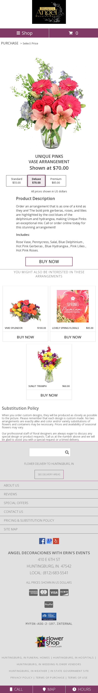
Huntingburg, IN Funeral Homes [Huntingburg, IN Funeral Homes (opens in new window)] (26, 657)
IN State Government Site (69, 671)
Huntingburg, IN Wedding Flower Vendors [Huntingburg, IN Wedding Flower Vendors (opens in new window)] (49, 664)
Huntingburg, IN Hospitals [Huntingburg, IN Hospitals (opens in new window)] (73, 657)
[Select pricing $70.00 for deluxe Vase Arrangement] (36, 180)
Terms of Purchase (50, 677)
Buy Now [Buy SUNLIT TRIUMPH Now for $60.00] (49, 395)
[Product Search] (49, 452)
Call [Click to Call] (16, 689)
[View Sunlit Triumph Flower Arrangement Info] (49, 364)
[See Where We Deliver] (49, 474)
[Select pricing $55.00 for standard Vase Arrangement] (16, 180)
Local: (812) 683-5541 (49, 572)
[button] (49, 616)
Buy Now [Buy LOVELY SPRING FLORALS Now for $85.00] (72, 337)
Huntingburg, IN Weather (28, 671)
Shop (24, 33)
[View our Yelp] (56, 543)
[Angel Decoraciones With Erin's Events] (49, 23)
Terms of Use (78, 677)
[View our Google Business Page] (49, 543)
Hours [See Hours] (81, 689)
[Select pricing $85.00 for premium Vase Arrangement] (56, 180)
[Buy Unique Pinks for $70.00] (49, 261)
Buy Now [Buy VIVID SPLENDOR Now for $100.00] (25, 337)
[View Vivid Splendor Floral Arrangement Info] (25, 306)
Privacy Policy (21, 677)
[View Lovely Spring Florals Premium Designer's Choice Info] (73, 306)
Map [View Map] (49, 689)
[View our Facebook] (42, 543)
